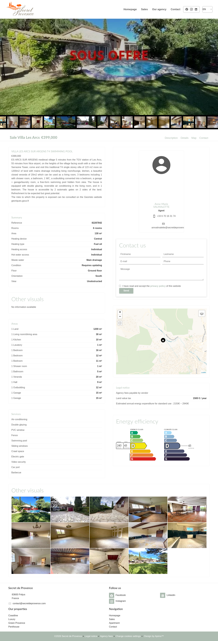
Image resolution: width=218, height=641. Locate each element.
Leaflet (203, 372)
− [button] (120, 317)
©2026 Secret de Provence (68, 636)
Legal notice (91, 636)
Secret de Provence (20, 588)
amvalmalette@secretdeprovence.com (171, 227)
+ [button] (120, 312)
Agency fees (106, 636)
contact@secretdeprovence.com (29, 603)
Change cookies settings (128, 636)
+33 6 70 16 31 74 (166, 216)
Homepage (19, 9)
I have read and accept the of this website (151, 286)
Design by (154, 636)
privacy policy (158, 286)
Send (126, 290)
